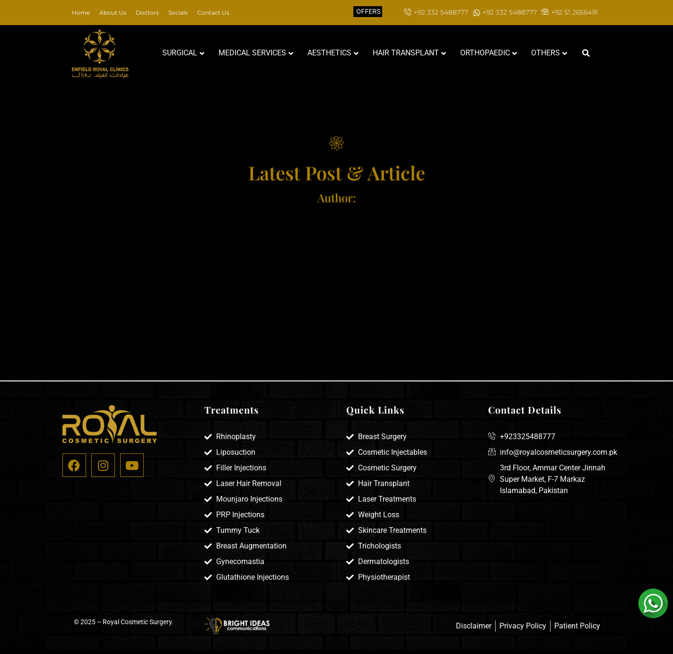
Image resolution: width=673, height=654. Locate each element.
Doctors (147, 12)
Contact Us (213, 12)
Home (81, 12)
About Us (112, 12)
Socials (178, 12)
